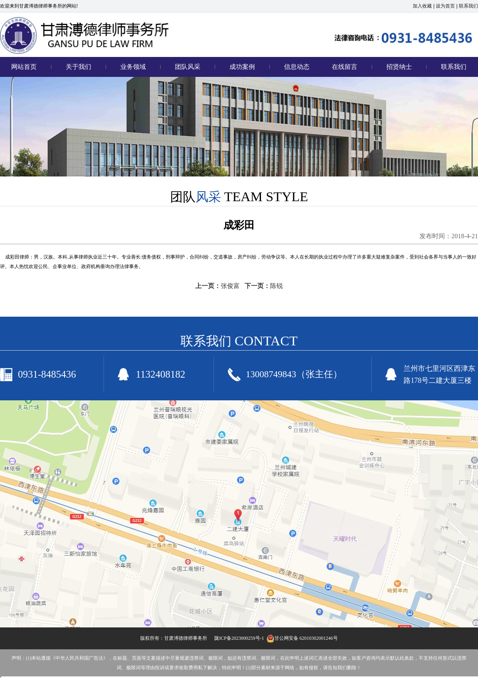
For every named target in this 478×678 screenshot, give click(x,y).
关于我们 (78, 66)
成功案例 (242, 66)
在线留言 (344, 66)
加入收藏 (422, 6)
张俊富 (230, 285)
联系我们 (468, 6)
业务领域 (133, 66)
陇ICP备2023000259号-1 (239, 638)
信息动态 (297, 66)
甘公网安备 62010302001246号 (302, 638)
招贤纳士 (399, 66)
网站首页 (24, 66)
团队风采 (187, 66)
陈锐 (276, 285)
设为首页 (445, 6)
